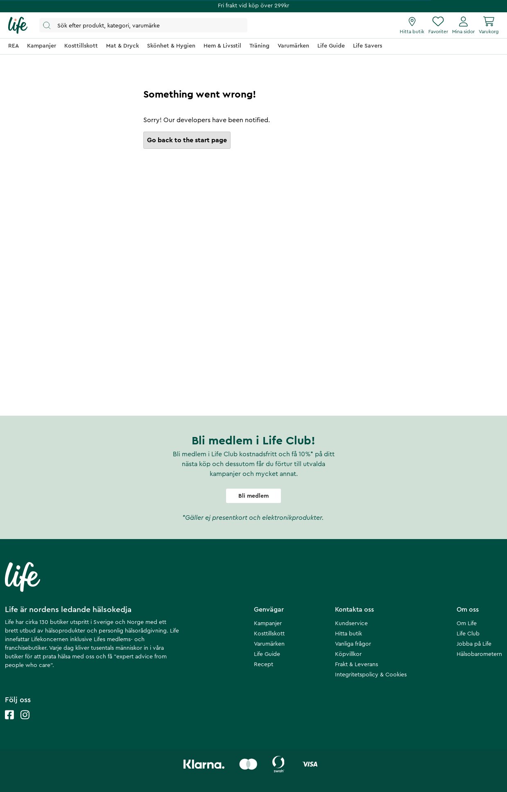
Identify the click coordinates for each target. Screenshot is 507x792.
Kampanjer (268, 623)
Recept (263, 664)
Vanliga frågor (353, 644)
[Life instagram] (24, 723)
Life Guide (267, 654)
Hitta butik (348, 634)
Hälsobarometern (479, 654)
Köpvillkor (348, 654)
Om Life (467, 623)
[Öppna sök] (143, 25)
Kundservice (351, 623)
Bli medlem (253, 496)
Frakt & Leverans (356, 664)
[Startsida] (17, 25)
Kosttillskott (269, 634)
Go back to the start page (187, 140)
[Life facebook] (9, 723)
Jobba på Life (474, 644)
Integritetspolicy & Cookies (371, 675)
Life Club (468, 634)
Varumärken (269, 644)
